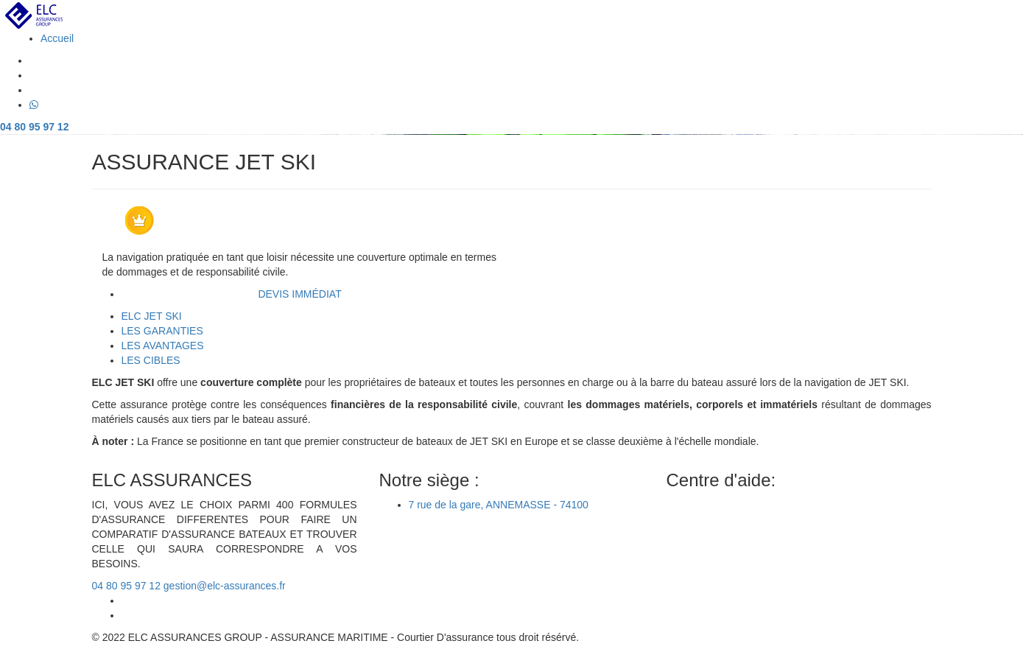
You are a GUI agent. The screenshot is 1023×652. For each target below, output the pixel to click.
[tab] (152, 316)
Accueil (57, 38)
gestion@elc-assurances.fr (225, 586)
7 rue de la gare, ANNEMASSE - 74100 (498, 505)
